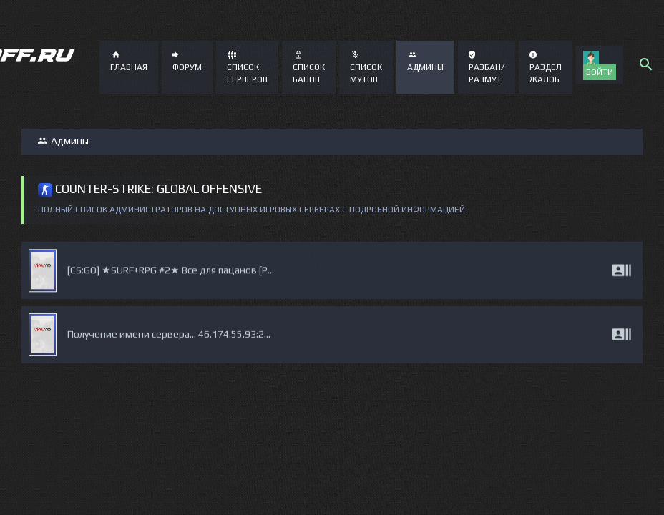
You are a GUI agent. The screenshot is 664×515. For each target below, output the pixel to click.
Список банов (309, 67)
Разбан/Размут (486, 67)
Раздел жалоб (545, 67)
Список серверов (247, 67)
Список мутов (366, 67)
